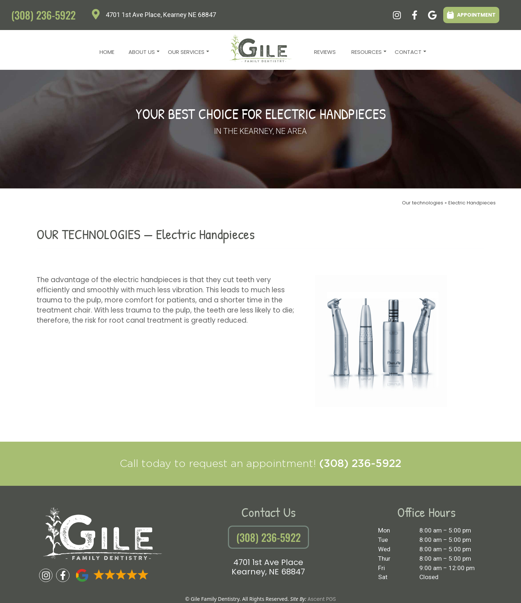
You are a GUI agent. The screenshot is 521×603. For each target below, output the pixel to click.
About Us (143, 54)
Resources (368, 54)
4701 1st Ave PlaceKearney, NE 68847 (268, 567)
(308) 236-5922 (43, 14)
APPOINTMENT (471, 14)
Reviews (325, 52)
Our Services (187, 54)
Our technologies (423, 202)
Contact (409, 54)
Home (106, 52)
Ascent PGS (322, 599)
